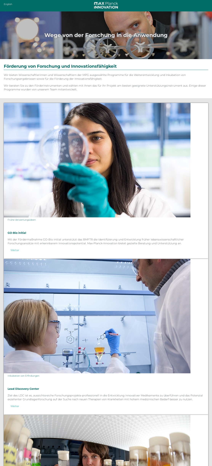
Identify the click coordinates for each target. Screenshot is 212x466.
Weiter (14, 250)
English (8, 4)
